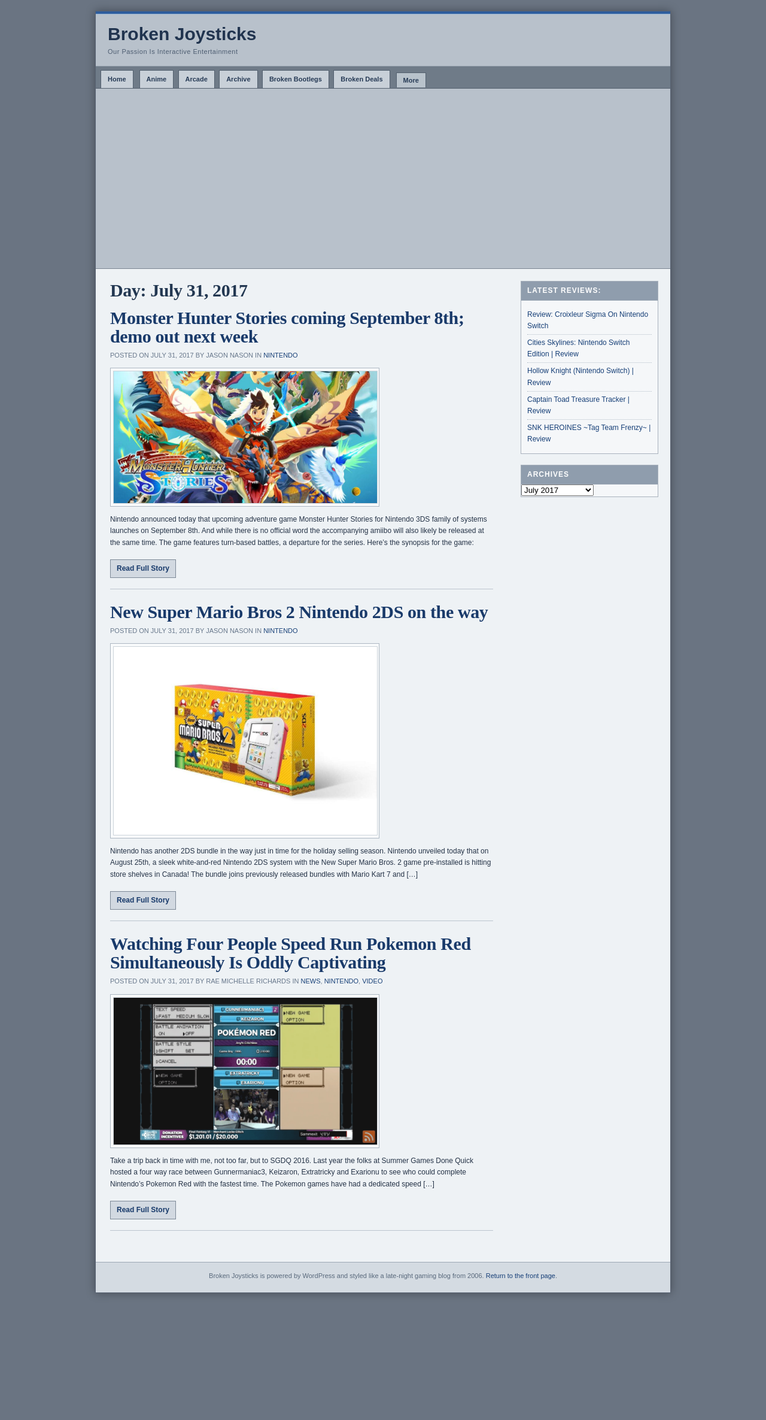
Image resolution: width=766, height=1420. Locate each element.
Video (372, 981)
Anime (157, 79)
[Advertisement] (383, 178)
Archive (238, 79)
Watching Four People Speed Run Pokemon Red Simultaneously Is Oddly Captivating (290, 953)
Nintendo (280, 355)
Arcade (197, 79)
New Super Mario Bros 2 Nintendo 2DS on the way (299, 612)
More (411, 80)
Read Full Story (143, 568)
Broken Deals (361, 79)
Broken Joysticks (182, 34)
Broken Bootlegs (295, 79)
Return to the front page (520, 1275)
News (311, 981)
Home (117, 79)
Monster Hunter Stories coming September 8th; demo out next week (287, 327)
